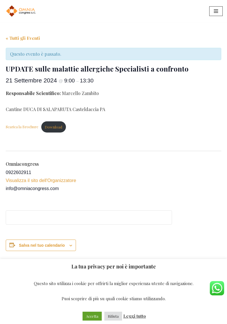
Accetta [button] (92, 316)
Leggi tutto (134, 316)
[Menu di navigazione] (216, 11)
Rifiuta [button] (113, 316)
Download (53, 127)
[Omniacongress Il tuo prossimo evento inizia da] (21, 11)
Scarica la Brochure (22, 127)
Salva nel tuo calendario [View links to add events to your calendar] (42, 245)
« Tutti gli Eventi (23, 38)
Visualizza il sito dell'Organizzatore (41, 180)
